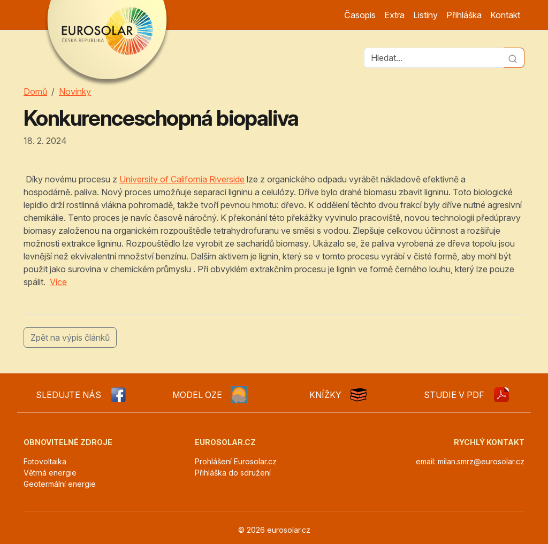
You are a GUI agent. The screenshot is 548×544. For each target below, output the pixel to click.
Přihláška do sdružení (233, 472)
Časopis (360, 15)
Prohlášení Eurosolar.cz (236, 461)
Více (58, 282)
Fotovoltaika (45, 461)
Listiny (425, 15)
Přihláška (464, 15)
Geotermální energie (60, 483)
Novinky (75, 91)
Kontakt (505, 15)
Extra (394, 15)
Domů (35, 91)
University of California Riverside (182, 179)
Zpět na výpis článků (70, 337)
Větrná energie (50, 472)
